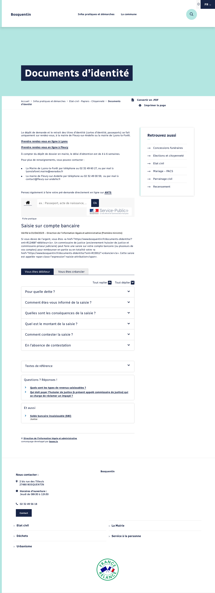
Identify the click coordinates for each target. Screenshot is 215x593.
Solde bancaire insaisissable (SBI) (50, 416)
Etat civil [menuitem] (21, 525)
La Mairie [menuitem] (116, 525)
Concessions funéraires (165, 148)
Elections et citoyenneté (165, 155)
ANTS (108, 192)
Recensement (158, 186)
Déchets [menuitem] (21, 536)
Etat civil (155, 163)
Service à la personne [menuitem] (125, 536)
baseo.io (53, 441)
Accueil (25, 101)
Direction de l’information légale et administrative (50, 438)
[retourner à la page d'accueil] (21, 14)
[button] (77, 292)
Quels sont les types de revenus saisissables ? (58, 387)
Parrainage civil (159, 179)
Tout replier (102, 283)
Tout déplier (124, 283)
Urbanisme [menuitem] (23, 546)
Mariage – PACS (160, 171)
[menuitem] (96, 14)
